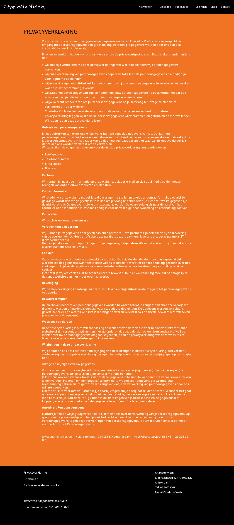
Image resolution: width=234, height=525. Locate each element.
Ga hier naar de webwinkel (41, 485)
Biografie (165, 6)
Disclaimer (30, 479)
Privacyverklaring (35, 473)
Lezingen (201, 6)
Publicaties (181, 6)
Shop (214, 6)
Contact (225, 6)
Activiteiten (145, 6)
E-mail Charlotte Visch (168, 492)
